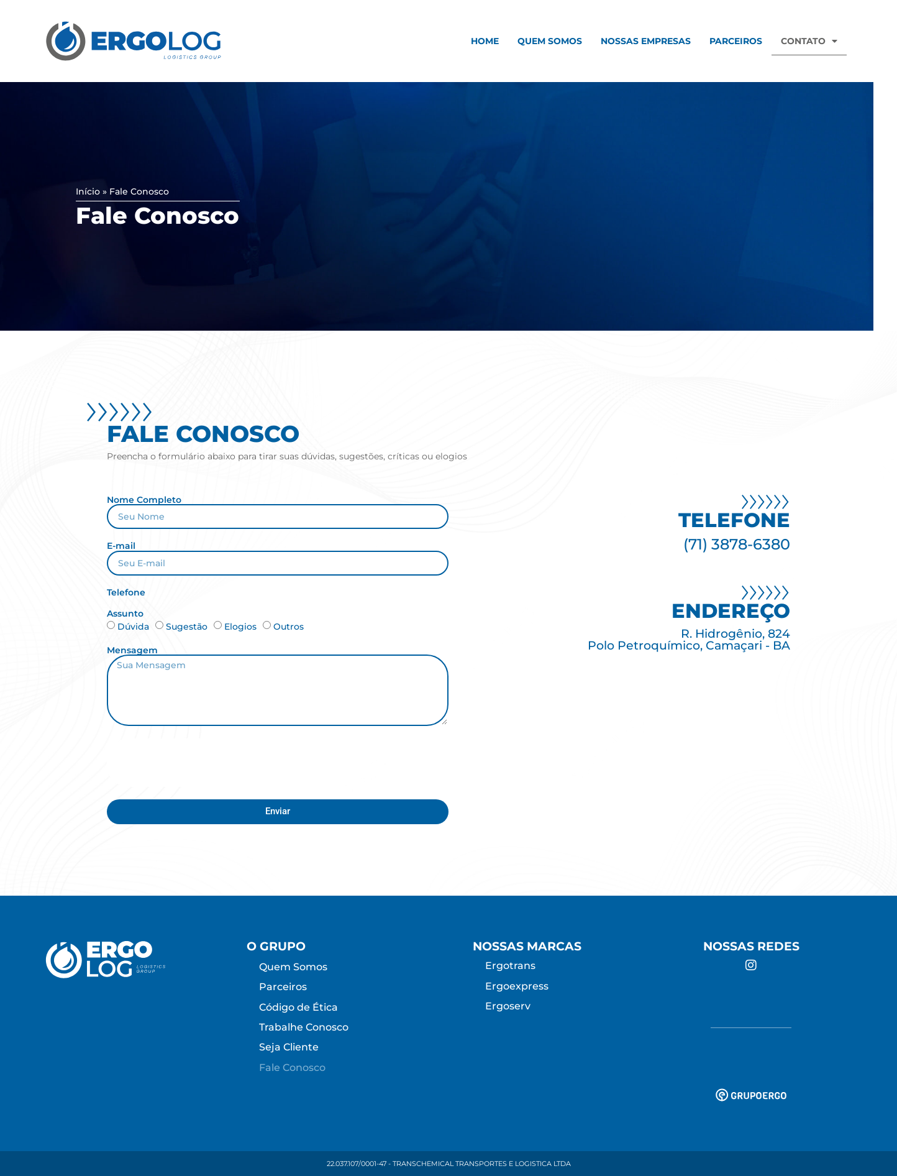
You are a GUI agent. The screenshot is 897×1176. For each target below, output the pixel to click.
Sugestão (186, 626)
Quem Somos (549, 41)
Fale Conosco (292, 1067)
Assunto (125, 613)
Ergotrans (510, 966)
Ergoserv (507, 1006)
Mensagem (132, 650)
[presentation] (201, 762)
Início (88, 191)
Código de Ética (298, 1007)
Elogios (240, 626)
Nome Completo (144, 499)
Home (485, 41)
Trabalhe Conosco (303, 1027)
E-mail (121, 545)
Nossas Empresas (646, 41)
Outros (288, 626)
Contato (809, 41)
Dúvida (133, 626)
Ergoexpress (517, 986)
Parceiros (735, 41)
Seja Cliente (289, 1047)
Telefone (126, 592)
